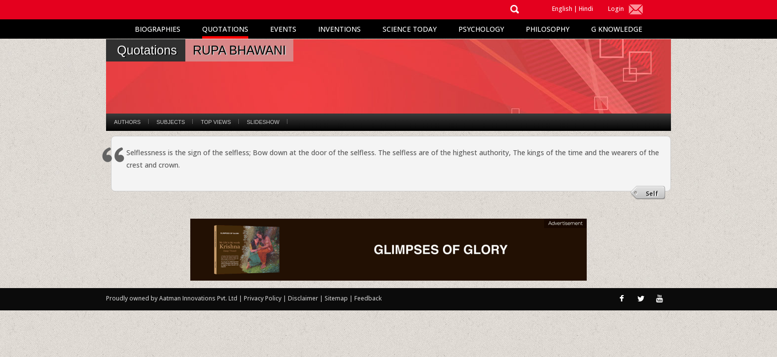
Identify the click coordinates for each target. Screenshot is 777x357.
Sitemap (337, 298)
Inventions (339, 29)
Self (652, 193)
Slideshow (263, 122)
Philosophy (547, 29)
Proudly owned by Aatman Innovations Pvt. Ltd (171, 298)
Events (283, 29)
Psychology (481, 29)
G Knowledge (616, 29)
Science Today (410, 29)
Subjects (171, 122)
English (562, 8)
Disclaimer (303, 298)
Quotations (225, 29)
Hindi (586, 8)
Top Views (216, 122)
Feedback (368, 298)
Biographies (157, 29)
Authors (127, 122)
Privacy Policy (263, 298)
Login (616, 8)
